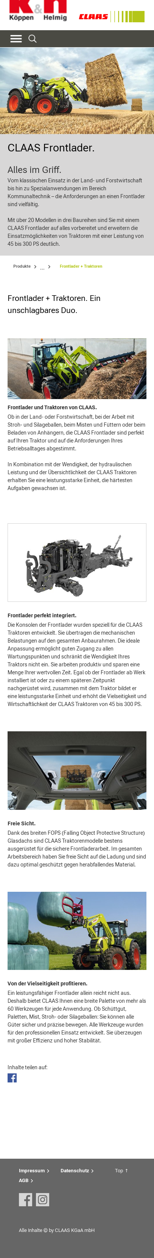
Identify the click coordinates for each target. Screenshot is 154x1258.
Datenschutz (75, 1170)
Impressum (32, 1170)
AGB (23, 1180)
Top (119, 1170)
